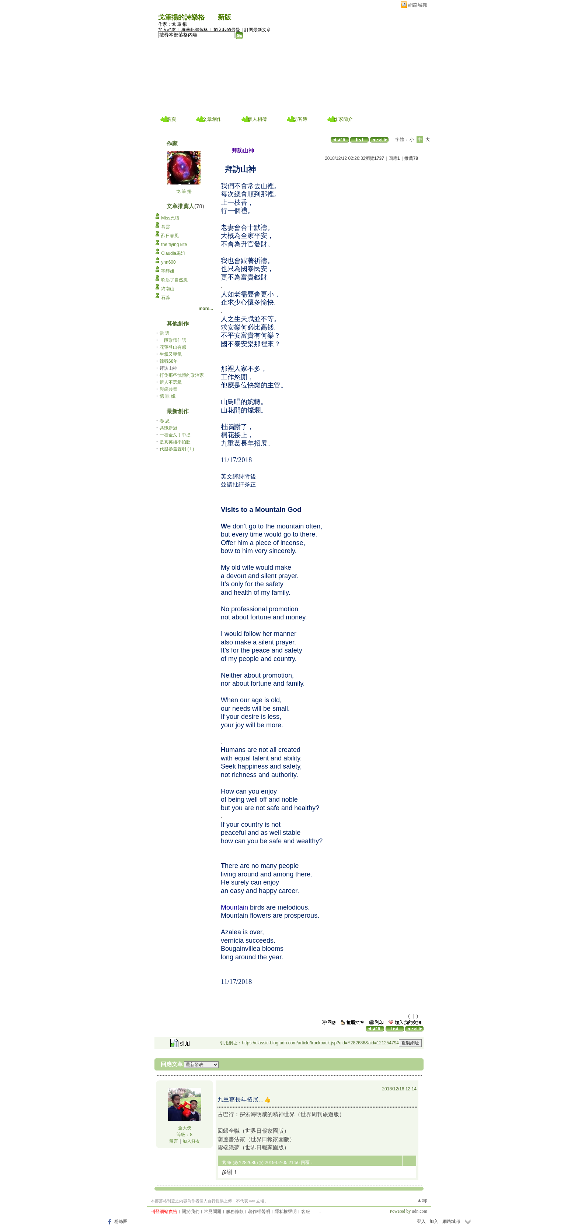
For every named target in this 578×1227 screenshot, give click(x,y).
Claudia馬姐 (173, 253)
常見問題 (213, 1211)
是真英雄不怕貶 (175, 441)
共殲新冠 (168, 427)
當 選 (165, 333)
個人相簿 (257, 119)
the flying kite (174, 244)
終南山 (167, 288)
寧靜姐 (167, 271)
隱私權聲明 (286, 1211)
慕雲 (165, 226)
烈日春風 (170, 235)
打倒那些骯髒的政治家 (182, 375)
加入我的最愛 (226, 29)
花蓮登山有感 (173, 347)
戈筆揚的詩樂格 (181, 17)
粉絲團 (121, 1221)
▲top (422, 1200)
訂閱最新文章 (257, 29)
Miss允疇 (170, 218)
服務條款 (235, 1211)
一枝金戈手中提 (175, 434)
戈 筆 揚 (184, 191)
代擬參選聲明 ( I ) (177, 448)
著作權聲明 (259, 1211)
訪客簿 (300, 119)
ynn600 (168, 262)
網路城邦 (417, 5)
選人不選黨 (171, 382)
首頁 (171, 119)
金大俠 (184, 1128)
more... (206, 308)
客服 (305, 1211)
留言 (173, 1141)
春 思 (165, 420)
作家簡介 (343, 119)
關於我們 (190, 1211)
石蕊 (165, 297)
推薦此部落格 (194, 29)
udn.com (419, 1211)
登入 (421, 1221)
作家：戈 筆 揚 (172, 24)
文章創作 (212, 119)
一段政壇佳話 (173, 340)
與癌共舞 (168, 389)
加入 (433, 1221)
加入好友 (167, 29)
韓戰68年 (169, 361)
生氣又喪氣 (171, 354)
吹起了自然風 (174, 279)
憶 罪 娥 (167, 396)
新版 (224, 17)
